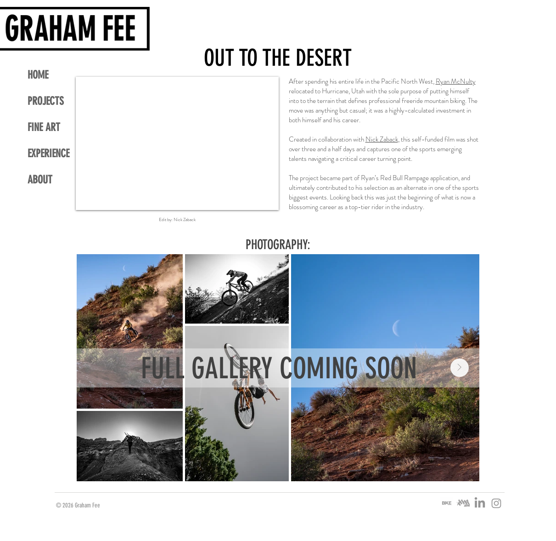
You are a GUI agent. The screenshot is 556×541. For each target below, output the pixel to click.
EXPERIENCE (48, 153)
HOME (38, 74)
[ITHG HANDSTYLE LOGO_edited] (463, 503)
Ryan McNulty (456, 81)
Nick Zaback (381, 139)
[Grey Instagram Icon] (496, 503)
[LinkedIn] (479, 503)
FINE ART (44, 127)
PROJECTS (46, 101)
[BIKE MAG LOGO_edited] (446, 503)
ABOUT (40, 179)
